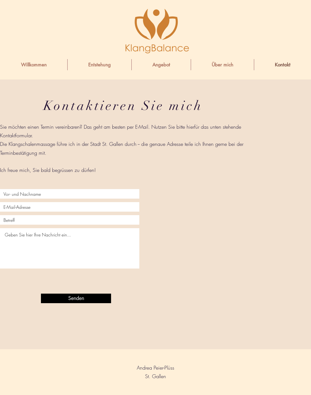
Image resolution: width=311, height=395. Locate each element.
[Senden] (76, 298)
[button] (161, 64)
